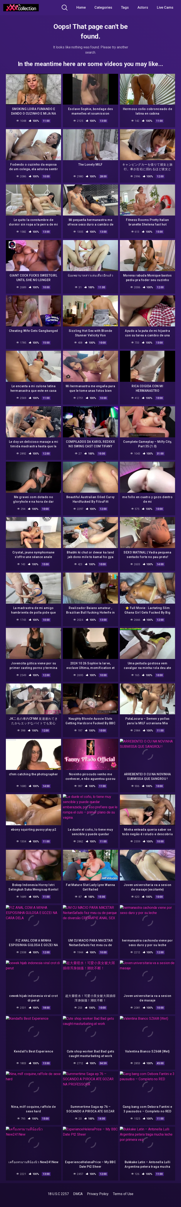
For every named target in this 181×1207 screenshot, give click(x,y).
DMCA (78, 1194)
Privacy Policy (98, 1194)
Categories (103, 7)
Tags (125, 7)
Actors (142, 7)
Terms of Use (123, 1194)
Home (81, 7)
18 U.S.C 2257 (58, 1194)
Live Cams (165, 7)
